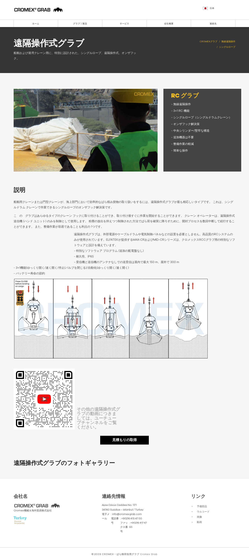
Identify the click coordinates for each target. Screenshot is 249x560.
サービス (124, 24)
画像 (199, 517)
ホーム (35, 24)
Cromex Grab (148, 554)
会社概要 (169, 24)
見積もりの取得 (124, 440)
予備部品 (202, 506)
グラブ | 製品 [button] (80, 24)
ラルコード (203, 512)
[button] (219, 10)
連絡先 (213, 24)
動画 (199, 522)
